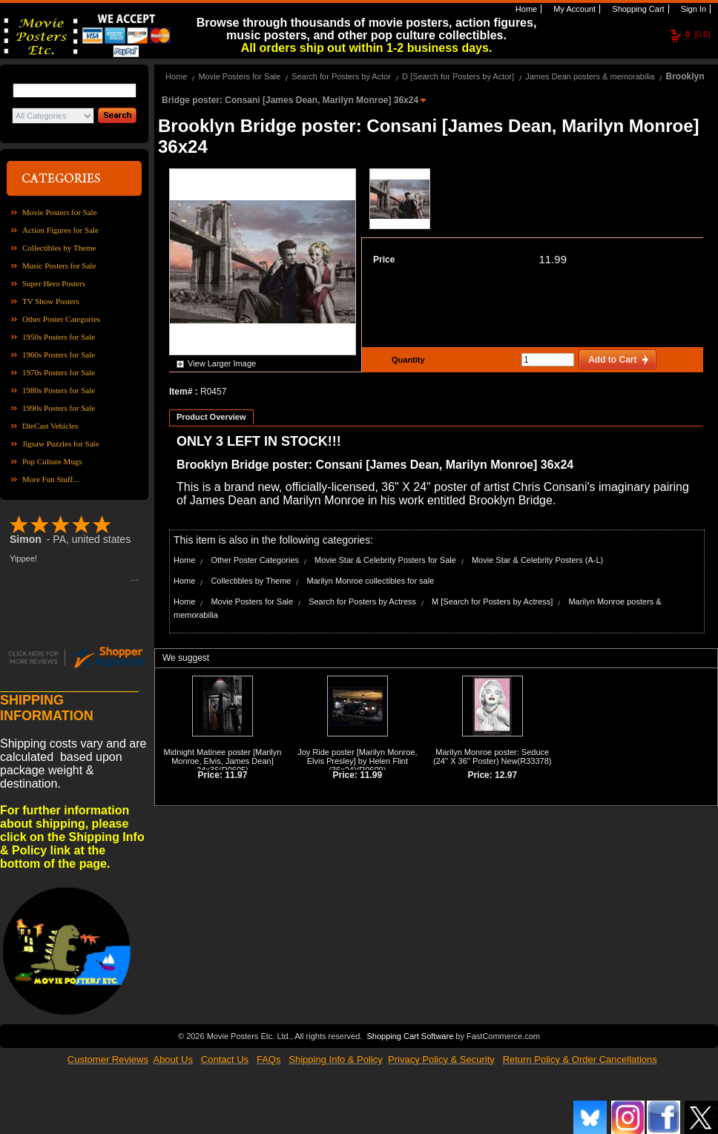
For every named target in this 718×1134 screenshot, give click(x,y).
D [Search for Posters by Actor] (458, 76)
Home (525, 8)
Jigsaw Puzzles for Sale (60, 443)
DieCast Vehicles (50, 425)
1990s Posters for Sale (58, 407)
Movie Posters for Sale (59, 212)
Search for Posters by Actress (362, 601)
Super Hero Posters (53, 283)
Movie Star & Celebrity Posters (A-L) (537, 560)
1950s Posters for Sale (58, 336)
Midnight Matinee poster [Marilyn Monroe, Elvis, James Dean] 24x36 (222, 761)
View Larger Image (222, 363)
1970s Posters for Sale (58, 372)
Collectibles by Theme (59, 247)
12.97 (506, 775)
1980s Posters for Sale (58, 390)
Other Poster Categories (61, 318)
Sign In (692, 8)
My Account (573, 8)
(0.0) (698, 34)
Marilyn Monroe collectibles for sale (370, 580)
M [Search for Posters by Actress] (492, 601)
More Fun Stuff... (50, 479)
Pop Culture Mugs (52, 461)
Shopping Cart (637, 8)
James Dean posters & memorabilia (589, 76)
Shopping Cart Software (409, 1034)
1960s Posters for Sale (58, 354)
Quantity (406, 359)
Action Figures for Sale (60, 229)
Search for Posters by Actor (341, 76)
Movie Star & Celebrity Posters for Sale (385, 560)
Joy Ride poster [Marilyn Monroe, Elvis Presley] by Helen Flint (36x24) (357, 761)
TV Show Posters (50, 301)
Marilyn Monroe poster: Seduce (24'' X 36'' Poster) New (491, 756)
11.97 (236, 775)
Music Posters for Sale (59, 265)
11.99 (552, 259)
